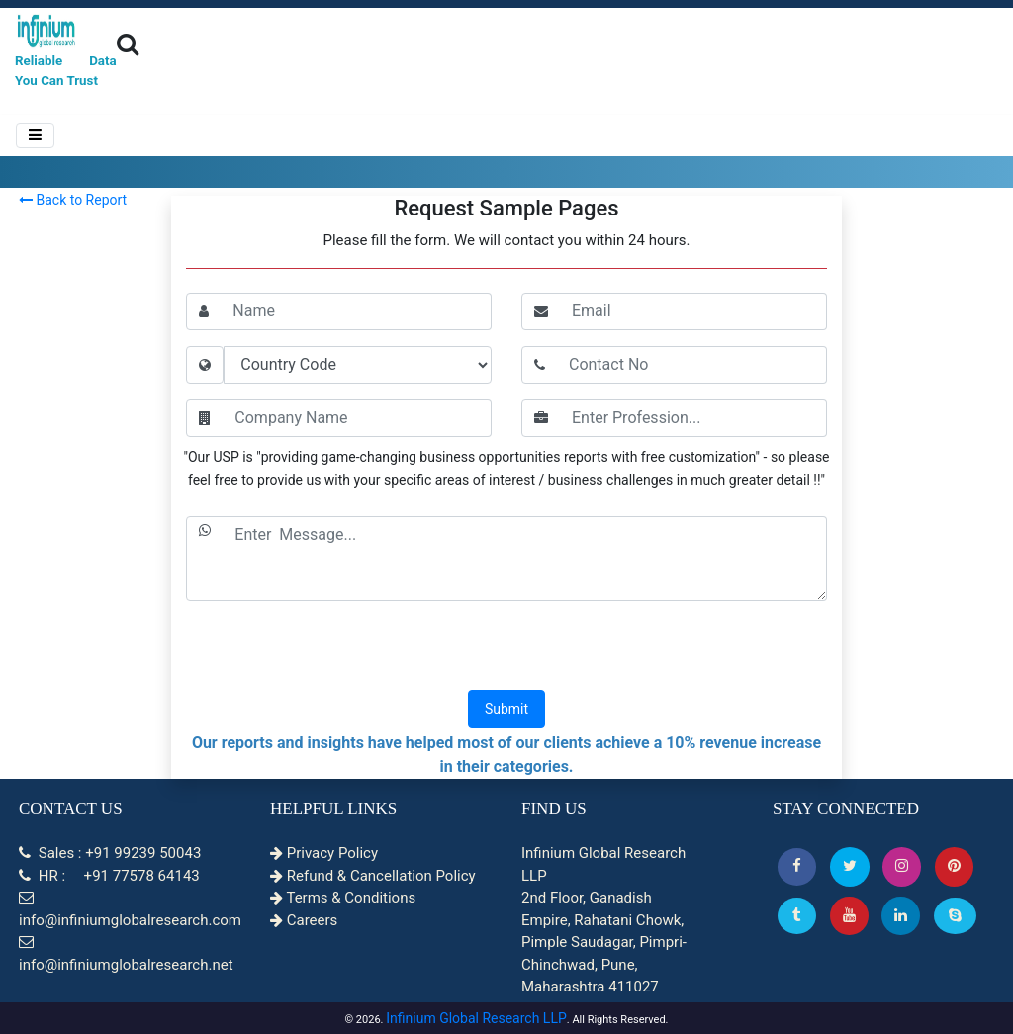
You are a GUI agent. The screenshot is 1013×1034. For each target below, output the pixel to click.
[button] (797, 866)
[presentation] (506, 647)
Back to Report (73, 200)
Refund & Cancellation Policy (373, 876)
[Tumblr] (797, 916)
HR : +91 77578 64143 (109, 876)
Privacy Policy (324, 853)
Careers (303, 920)
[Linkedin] (900, 916)
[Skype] (955, 916)
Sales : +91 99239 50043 (110, 853)
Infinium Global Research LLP (476, 1018)
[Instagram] (901, 866)
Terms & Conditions (342, 897)
